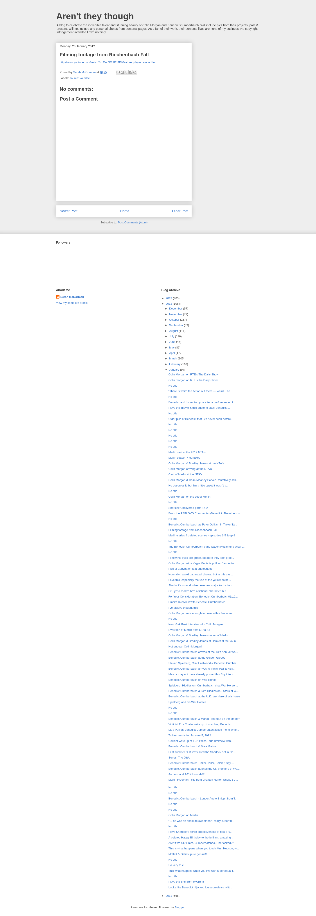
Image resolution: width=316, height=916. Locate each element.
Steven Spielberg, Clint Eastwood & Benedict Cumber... (203, 663)
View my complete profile (72, 302)
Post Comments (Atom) (132, 222)
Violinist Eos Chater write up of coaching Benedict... (200, 724)
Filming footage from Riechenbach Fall (192, 530)
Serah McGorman (72, 297)
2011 (169, 895)
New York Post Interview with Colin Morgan (195, 624)
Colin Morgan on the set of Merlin (189, 496)
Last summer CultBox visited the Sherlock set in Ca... (201, 752)
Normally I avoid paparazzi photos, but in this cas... (200, 574)
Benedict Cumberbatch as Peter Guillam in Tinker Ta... (202, 524)
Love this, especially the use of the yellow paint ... (199, 580)
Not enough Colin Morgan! (185, 646)
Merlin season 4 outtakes (184, 457)
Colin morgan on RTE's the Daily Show (192, 380)
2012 (169, 303)
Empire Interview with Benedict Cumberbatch (196, 602)
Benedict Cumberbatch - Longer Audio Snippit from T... (202, 798)
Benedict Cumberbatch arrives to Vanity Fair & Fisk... (201, 668)
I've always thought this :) (184, 607)
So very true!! (176, 865)
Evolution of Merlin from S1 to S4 (189, 629)
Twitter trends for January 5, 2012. (190, 735)
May (172, 347)
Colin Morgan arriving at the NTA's (190, 468)
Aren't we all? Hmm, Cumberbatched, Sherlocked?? (201, 843)
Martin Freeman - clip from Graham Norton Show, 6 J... (203, 779)
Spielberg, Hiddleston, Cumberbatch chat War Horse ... (203, 685)
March (173, 358)
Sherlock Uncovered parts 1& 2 (188, 507)
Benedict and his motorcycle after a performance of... (201, 402)
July (172, 336)
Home (124, 211)
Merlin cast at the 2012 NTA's (186, 452)
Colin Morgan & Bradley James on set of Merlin (198, 635)
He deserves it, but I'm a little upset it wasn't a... (198, 485)
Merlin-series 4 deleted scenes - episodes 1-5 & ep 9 (201, 535)
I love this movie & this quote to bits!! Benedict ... (199, 407)
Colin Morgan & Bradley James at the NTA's (196, 463)
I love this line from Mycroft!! (186, 881)
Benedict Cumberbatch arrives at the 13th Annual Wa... (203, 652)
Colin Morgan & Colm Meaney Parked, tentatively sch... (203, 480)
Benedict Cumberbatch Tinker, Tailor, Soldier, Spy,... (201, 763)
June (172, 341)
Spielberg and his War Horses (187, 702)
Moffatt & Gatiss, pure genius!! (187, 854)
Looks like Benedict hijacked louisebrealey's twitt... (200, 887)
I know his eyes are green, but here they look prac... (201, 557)
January (174, 369)
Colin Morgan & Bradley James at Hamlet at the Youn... (203, 641)
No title (172, 385)
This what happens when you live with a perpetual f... (201, 870)
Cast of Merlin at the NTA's (185, 474)
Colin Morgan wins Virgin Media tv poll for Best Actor (201, 563)
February (175, 364)
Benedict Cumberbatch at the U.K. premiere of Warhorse (204, 696)
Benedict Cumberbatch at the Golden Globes (196, 657)
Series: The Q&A (179, 757)
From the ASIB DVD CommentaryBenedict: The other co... (205, 513)
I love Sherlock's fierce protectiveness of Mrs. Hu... (200, 831)
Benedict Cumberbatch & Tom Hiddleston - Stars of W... (203, 691)
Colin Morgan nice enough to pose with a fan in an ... (201, 613)
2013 (169, 298)
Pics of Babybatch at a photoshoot (190, 568)
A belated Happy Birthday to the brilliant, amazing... (200, 837)
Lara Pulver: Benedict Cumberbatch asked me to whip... (203, 729)
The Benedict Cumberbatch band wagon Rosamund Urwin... (206, 546)
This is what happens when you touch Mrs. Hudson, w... (203, 848)
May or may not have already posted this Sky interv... (201, 674)
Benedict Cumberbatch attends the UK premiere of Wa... (204, 768)
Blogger (179, 907)
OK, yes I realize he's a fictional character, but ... (198, 591)
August (174, 330)
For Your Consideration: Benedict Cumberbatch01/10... (203, 596)
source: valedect (80, 78)
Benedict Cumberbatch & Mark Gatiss (192, 746)
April (172, 353)
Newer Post (68, 211)
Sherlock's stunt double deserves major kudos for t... (201, 585)
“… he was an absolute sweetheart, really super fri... (201, 820)
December (176, 308)
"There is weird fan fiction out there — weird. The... (200, 391)
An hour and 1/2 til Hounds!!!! (186, 774)
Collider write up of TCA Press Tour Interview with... (200, 741)
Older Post (180, 211)
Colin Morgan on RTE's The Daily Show (193, 374)
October (174, 319)
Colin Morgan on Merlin (183, 815)
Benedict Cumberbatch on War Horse (192, 679)
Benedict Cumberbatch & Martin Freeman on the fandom (204, 718)
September (176, 325)
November (176, 314)
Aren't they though (95, 16)
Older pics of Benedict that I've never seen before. (200, 419)
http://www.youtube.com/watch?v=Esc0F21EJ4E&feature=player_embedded (108, 62)
